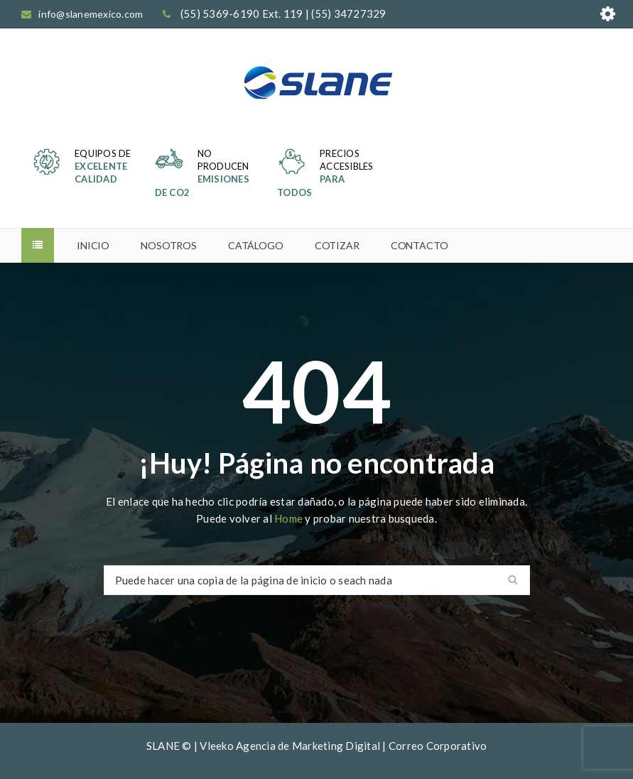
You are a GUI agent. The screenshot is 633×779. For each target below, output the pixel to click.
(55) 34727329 (348, 13)
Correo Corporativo (438, 745)
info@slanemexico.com (90, 14)
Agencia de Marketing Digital (308, 745)
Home (289, 518)
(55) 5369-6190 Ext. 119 (241, 13)
